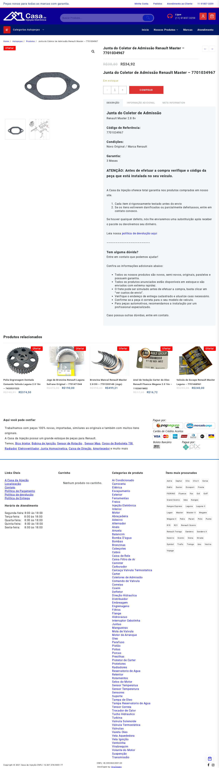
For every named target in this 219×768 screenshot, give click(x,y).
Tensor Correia (121, 707)
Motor (116, 512)
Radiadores (119, 667)
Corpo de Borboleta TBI (117, 443)
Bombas (117, 541)
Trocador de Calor (124, 710)
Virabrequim (120, 746)
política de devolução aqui (139, 233)
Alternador (119, 523)
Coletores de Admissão (127, 577)
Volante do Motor (123, 750)
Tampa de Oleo (122, 699)
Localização (13, 484)
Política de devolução (19, 494)
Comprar (146, 90)
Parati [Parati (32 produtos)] (192, 519)
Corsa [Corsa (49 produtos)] (205, 481)
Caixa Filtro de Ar (123, 559)
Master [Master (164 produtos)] (179, 513)
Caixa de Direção (80, 448)
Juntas (116, 624)
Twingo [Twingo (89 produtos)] (190, 544)
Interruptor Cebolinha (126, 620)
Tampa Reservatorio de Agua (131, 703)
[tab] (113, 103)
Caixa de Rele (121, 555)
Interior (116, 509)
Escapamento (121, 491)
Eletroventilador (28, 448)
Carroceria (119, 484)
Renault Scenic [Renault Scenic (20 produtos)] (188, 525)
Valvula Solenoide (124, 721)
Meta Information (174, 102)
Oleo (115, 638)
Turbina (117, 717)
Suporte (117, 696)
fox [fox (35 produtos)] (191, 494)
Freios (116, 501)
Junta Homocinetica (53, 448)
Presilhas (118, 656)
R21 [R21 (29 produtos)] (176, 525)
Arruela (117, 530)
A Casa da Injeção (17, 480)
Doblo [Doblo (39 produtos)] (169, 487)
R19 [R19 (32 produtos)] (168, 525)
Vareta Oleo (120, 732)
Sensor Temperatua (125, 685)
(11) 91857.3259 (185, 18)
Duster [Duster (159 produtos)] (179, 487)
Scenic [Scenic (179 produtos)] (181, 538)
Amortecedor (101, 448)
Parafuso (118, 642)
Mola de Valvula (123, 631)
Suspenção (119, 753)
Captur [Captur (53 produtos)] (179, 481)
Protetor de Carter (124, 660)
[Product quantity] (115, 90)
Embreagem (120, 602)
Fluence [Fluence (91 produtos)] (182, 494)
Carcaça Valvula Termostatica (132, 570)
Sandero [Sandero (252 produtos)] (189, 532)
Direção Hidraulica (124, 595)
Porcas (116, 653)
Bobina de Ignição (44, 443)
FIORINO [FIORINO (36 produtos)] (171, 494)
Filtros (116, 609)
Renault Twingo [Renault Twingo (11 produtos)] (174, 532)
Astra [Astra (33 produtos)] (169, 481)
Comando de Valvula (126, 581)
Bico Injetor (22, 443)
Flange (116, 613)
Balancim (118, 534)
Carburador (119, 566)
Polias (116, 649)
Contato (10, 487)
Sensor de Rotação (69, 443)
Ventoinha (119, 743)
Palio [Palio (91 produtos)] (182, 519)
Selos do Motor (122, 681)
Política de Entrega (17, 498)
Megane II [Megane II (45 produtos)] (171, 519)
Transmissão (120, 757)
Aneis (115, 527)
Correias (117, 584)
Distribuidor (120, 599)
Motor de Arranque (124, 635)
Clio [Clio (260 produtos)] (187, 481)
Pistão (116, 645)
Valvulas (118, 728)
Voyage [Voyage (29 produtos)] (170, 551)
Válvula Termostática (126, 725)
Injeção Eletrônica (124, 505)
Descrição (113, 102)
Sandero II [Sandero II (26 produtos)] (202, 532)
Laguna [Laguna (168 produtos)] (189, 506)
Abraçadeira (120, 516)
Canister (117, 563)
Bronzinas (118, 545)
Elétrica (117, 487)
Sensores (118, 692)
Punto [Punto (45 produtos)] (208, 519)
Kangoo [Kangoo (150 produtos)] (194, 500)
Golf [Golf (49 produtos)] (206, 494)
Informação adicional (141, 102)
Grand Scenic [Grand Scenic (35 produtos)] (173, 500)
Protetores (119, 663)
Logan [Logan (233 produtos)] (170, 513)
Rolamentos (120, 678)
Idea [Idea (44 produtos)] (185, 500)
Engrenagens (120, 606)
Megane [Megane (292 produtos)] (203, 513)
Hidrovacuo (119, 617)
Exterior (117, 494)
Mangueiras (120, 627)
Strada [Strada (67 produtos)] (200, 538)
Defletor (117, 591)
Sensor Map (92, 443)
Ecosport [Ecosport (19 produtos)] (190, 487)
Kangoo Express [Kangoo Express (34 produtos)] (174, 506)
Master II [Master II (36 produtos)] (191, 513)
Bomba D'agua (122, 537)
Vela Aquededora (123, 735)
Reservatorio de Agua (126, 671)
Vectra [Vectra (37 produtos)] (208, 544)
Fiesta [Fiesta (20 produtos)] (201, 487)
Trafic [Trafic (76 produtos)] (180, 544)
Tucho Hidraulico (123, 714)
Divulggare (116, 767)
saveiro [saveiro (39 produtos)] (170, 538)
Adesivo (117, 519)
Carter (116, 573)
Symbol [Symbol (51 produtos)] (170, 544)
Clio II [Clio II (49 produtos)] (196, 481)
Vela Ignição (120, 739)
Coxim (116, 588)
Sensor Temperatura (125, 689)
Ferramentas (120, 498)
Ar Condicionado (123, 480)
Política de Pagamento (20, 491)
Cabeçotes (119, 548)
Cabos (116, 552)
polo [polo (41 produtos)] (200, 519)
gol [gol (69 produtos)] (198, 494)
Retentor (117, 674)
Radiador (11, 448)
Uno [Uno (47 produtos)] (199, 544)
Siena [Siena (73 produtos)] (190, 538)
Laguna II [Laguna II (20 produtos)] (200, 506)
